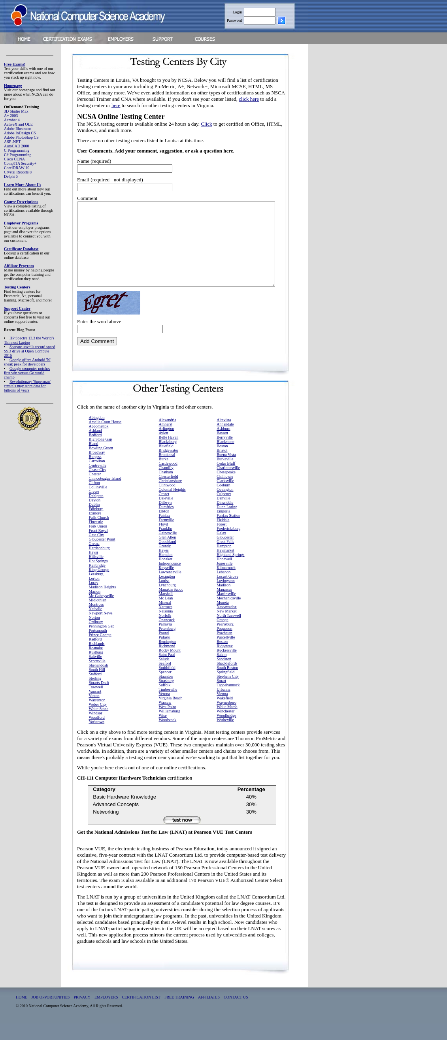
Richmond (167, 662)
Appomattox (99, 443)
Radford (95, 656)
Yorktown (97, 738)
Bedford (95, 451)
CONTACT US (236, 1014)
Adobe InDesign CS (20, 133)
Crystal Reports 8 (18, 172)
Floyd (163, 541)
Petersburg (167, 645)
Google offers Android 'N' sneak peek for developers (27, 362)
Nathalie (95, 625)
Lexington (167, 593)
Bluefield (166, 462)
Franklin (165, 545)
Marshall (166, 610)
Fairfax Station (228, 532)
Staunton (166, 693)
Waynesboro (226, 719)
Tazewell (96, 703)
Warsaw (165, 719)
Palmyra (165, 641)
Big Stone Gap (100, 456)
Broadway (97, 469)
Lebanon (223, 588)
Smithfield (167, 684)
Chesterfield (168, 493)
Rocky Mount (170, 667)
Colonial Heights (172, 506)
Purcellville (226, 654)
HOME (21, 1014)
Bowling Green (101, 464)
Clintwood (167, 501)
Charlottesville (228, 484)
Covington (225, 506)
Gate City (96, 551)
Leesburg (96, 590)
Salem (221, 671)
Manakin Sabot (171, 606)
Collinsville (98, 503)
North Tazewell (229, 632)
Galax (221, 549)
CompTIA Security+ (20, 163)
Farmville (166, 536)
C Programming (16, 150)
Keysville (166, 584)
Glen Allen (167, 554)
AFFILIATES (209, 1014)
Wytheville (225, 736)
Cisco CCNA (14, 159)
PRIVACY (82, 1014)
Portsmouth (98, 647)
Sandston (224, 675)
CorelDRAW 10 (16, 168)
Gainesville (168, 549)
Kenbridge (97, 582)
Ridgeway (225, 662)
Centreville (97, 482)
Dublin (94, 521)
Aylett (163, 449)
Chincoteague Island (105, 495)
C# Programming (17, 155)
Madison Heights (102, 603)
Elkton (164, 528)
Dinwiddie (225, 519)
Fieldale (223, 536)
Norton (94, 634)
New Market (226, 628)
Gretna (94, 560)
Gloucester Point (102, 556)
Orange (222, 636)
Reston (222, 658)
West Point (167, 723)
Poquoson (224, 645)
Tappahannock (228, 701)
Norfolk (165, 632)
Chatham (166, 488)
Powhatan (224, 649)
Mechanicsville (229, 614)
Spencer (165, 688)
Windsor (95, 729)
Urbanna (223, 706)
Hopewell (224, 575)
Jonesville (224, 580)
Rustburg (96, 669)
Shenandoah (98, 682)
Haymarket (225, 567)
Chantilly (166, 484)
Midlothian (97, 616)
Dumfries (166, 523)
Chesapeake (226, 488)
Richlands (97, 660)
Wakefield (225, 714)
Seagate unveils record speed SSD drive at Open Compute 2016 (29, 351)
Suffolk (165, 701)
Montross (96, 621)
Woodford (97, 734)
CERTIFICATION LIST (141, 1014)
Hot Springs (98, 577)
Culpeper (224, 510)
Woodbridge (226, 732)
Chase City (97, 486)
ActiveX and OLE (18, 124)
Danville (223, 514)
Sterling (95, 695)
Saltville (95, 673)
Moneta (223, 619)
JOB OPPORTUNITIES (50, 1014)
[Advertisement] (356, 167)
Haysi (93, 569)
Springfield (225, 688)
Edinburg (96, 525)
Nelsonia (166, 628)
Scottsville (97, 677)
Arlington (166, 445)
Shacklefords (227, 680)
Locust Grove (227, 593)
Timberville (168, 706)
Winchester (225, 727)
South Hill (97, 686)
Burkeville (225, 475)
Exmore (95, 530)
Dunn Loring (227, 523)
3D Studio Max (16, 111)
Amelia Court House (105, 438)
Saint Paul (167, 671)
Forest (221, 541)
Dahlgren (96, 512)
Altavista (224, 436)
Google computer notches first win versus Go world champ (27, 372)
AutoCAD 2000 (16, 146)
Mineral (165, 619)
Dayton (94, 516)
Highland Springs (230, 571)
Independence (170, 580)
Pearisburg (225, 641)
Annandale (225, 441)
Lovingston (226, 597)
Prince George (100, 651)
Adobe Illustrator (17, 128)
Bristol (222, 467)
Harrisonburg (99, 564)
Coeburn (223, 501)
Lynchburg (167, 601)
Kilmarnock (226, 584)
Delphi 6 (11, 176)
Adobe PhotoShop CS (21, 137)
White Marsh (227, 723)
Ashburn (223, 445)
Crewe (94, 508)
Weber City (98, 721)
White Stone (99, 725)
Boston (222, 462)
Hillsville (96, 573)
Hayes (164, 567)
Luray (93, 599)
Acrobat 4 (12, 120)
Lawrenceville (170, 588)
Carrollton (97, 477)
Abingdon (97, 434)
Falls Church (99, 534)
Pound (164, 649)
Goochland (167, 558)
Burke (163, 475)
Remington (167, 658)
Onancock (167, 636)
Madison (223, 601)
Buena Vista (226, 471)
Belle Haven (169, 454)
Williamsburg (169, 727)
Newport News (101, 629)
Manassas (224, 606)
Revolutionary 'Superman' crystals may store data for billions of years (27, 385)
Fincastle (96, 538)
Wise (163, 732)
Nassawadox (227, 623)
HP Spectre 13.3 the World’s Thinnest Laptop (29, 340)
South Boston (227, 684)
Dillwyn (165, 519)
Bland (93, 460)
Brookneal (167, 471)
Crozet (164, 510)
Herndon (166, 571)
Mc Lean (166, 614)
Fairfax (164, 532)
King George (99, 586)
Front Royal (98, 547)
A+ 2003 (11, 115)
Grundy (165, 562)
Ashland (95, 447)
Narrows (165, 623)
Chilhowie (225, 493)
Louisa (164, 597)
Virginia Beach (171, 714)
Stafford (95, 690)
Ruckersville (227, 667)
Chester (95, 490)
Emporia (223, 528)
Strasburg (166, 697)
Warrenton (97, 716)
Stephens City (228, 693)
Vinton (94, 712)
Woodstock (168, 736)
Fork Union (98, 543)
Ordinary (96, 638)
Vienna (222, 710)
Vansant (95, 708)
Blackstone (225, 458)
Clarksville (225, 497)
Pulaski (164, 654)
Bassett (222, 449)
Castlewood (168, 480)
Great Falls (225, 558)
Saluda (164, 675)
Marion (94, 608)
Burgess (95, 473)
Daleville (166, 514)
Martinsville (226, 610)
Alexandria (167, 436)
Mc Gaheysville (101, 612)
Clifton (94, 499)
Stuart (221, 697)
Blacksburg (168, 458)
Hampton (224, 562)
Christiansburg (170, 497)
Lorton (94, 595)
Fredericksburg (228, 545)
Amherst (165, 441)
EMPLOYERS (106, 1014)
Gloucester (225, 554)
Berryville (225, 454)
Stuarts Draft (99, 699)
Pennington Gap (102, 643)
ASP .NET (12, 141)
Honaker (165, 575)
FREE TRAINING (179, 1014)
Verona (164, 710)
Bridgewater (168, 467)
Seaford (165, 680)
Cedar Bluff (226, 480)
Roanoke (96, 664)
